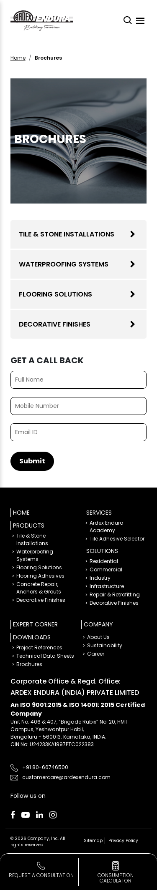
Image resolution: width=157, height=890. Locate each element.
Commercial (106, 569)
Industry (100, 577)
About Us (98, 637)
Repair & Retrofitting (115, 594)
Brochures (29, 664)
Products (28, 525)
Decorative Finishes (54, 324)
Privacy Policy (123, 840)
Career (95, 653)
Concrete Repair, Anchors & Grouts (38, 588)
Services (99, 512)
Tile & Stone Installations (66, 234)
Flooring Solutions (55, 294)
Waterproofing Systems (63, 264)
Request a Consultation (41, 875)
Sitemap (93, 840)
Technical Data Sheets (45, 655)
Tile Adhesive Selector (117, 538)
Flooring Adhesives (40, 575)
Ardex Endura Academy (107, 526)
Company (98, 624)
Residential (104, 561)
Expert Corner (35, 624)
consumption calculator (116, 877)
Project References (39, 647)
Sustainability (104, 645)
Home (18, 57)
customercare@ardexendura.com (66, 777)
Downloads (32, 637)
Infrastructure (107, 586)
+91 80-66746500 (45, 767)
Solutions (102, 551)
